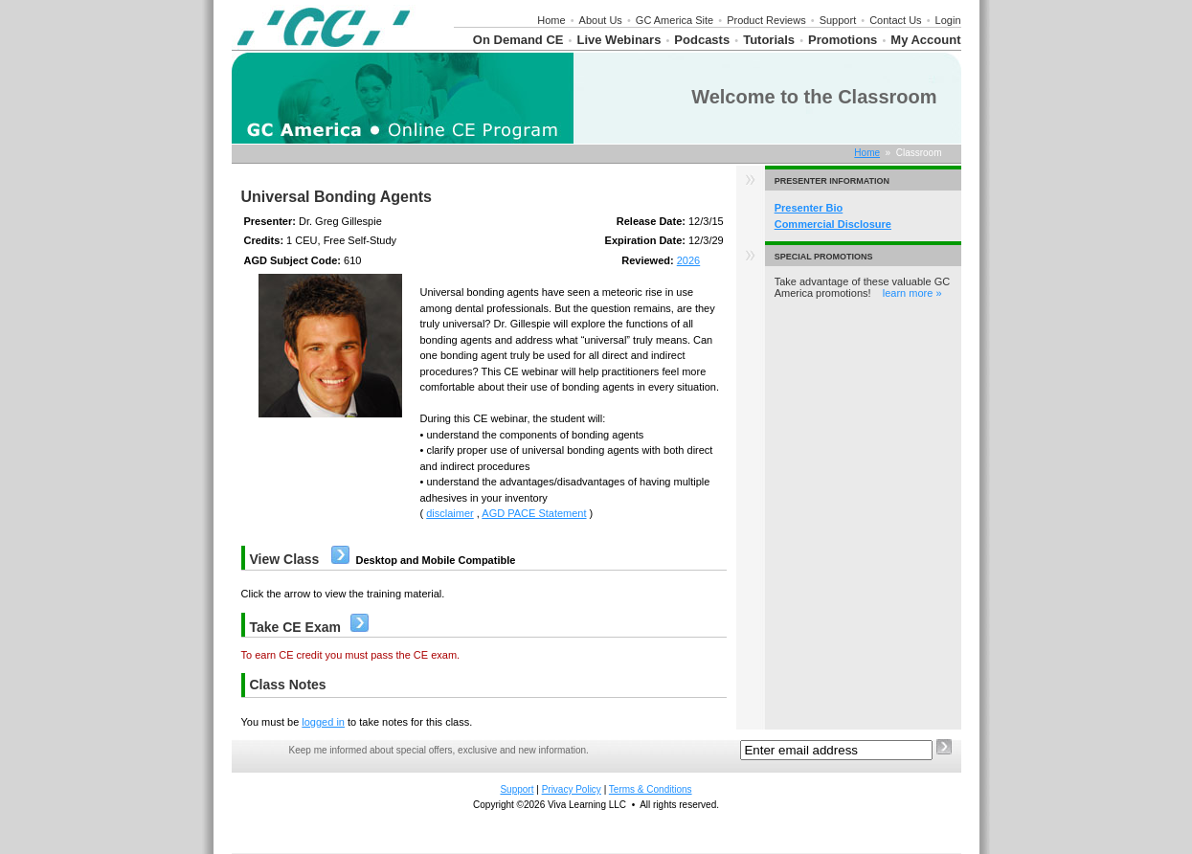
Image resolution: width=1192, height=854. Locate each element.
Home (551, 20)
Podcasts (702, 40)
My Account (925, 40)
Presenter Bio (809, 208)
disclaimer (450, 513)
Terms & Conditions (650, 789)
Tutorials (769, 40)
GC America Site (674, 20)
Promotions (842, 40)
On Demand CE (518, 40)
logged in (323, 722)
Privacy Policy (571, 789)
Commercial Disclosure (833, 224)
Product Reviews (766, 20)
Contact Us (895, 20)
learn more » (912, 293)
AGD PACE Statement (534, 513)
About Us (600, 20)
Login (948, 20)
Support (838, 20)
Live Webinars (618, 40)
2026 (688, 260)
